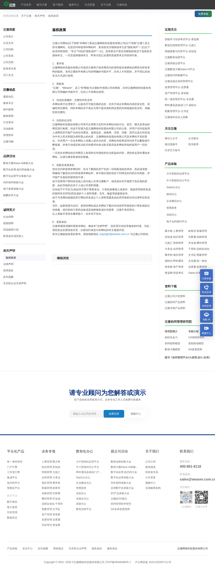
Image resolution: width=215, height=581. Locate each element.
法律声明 (8, 264)
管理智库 (8, 135)
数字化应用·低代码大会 (124, 473)
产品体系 (25, 4)
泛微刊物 (8, 141)
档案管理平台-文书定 (177, 111)
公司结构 (8, 49)
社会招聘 (8, 216)
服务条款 (112, 552)
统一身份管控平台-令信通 (179, 99)
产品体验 (12, 552)
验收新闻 (8, 115)
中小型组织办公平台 (87, 467)
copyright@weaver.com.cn (114, 234)
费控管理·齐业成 (51, 500)
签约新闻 (8, 109)
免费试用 (114, 413)
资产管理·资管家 (51, 517)
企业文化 (8, 42)
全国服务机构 (153, 489)
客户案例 (52, 4)
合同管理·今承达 (51, 478)
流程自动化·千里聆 (52, 506)
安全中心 (27, 552)
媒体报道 (150, 467)
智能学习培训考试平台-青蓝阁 (182, 39)
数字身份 (12, 503)
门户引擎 (12, 467)
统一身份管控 (14, 461)
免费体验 (203, 4)
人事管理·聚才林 (51, 461)
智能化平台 (13, 489)
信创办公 (81, 495)
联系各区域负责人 (13, 236)
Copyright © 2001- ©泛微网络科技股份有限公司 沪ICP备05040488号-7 (87, 566)
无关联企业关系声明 (14, 283)
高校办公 (81, 506)
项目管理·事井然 (51, 484)
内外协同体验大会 (13, 182)
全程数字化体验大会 (122, 489)
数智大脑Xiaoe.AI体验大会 (18, 163)
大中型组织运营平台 (87, 461)
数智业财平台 (83, 511)
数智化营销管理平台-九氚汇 (180, 45)
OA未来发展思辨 (120, 511)
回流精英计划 (11, 229)
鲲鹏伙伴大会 (11, 195)
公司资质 (8, 55)
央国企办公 (82, 500)
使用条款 (8, 270)
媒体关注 (8, 103)
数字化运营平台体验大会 (17, 175)
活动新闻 (8, 128)
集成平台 (12, 478)
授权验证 (58, 552)
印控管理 (12, 514)
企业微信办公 (83, 484)
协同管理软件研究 (121, 506)
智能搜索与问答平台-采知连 (180, 51)
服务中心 (66, 4)
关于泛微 (93, 4)
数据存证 (12, 520)
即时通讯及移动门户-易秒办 (180, 105)
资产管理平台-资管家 (177, 93)
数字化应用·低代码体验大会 (19, 169)
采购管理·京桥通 (51, 495)
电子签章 (12, 509)
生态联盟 (79, 4)
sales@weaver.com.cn (194, 479)
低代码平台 (13, 484)
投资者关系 (9, 68)
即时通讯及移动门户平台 (90, 473)
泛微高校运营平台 (175, 63)
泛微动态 (9, 89)
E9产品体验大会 (120, 495)
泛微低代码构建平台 (176, 75)
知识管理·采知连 (51, 467)
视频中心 (136, 413)
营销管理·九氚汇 (51, 473)
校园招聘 (8, 223)
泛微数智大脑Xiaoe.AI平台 (180, 69)
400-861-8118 (190, 466)
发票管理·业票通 (51, 523)
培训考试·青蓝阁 (51, 528)
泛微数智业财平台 (175, 57)
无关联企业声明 (78, 552)
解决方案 (38, 4)
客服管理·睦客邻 (51, 489)
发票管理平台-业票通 (177, 87)
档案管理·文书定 (51, 511)
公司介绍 (150, 461)
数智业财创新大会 (121, 461)
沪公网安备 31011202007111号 (153, 565)
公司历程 (8, 62)
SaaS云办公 (83, 478)
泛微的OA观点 (119, 500)
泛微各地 (107, 4)
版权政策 (53, 15)
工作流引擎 (13, 473)
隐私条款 (97, 552)
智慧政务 (81, 489)
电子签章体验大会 (13, 188)
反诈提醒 (8, 276)
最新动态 (8, 96)
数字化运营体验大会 (122, 478)
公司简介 (8, 36)
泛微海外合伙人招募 (176, 117)
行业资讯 (8, 122)
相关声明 (40, 15)
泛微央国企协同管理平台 (179, 81)
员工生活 (8, 75)
